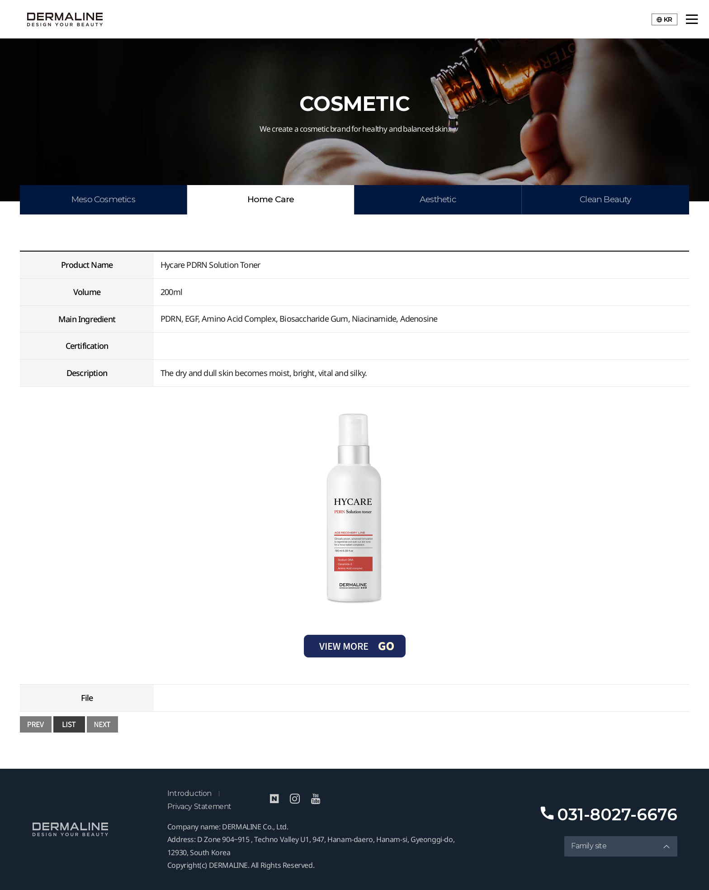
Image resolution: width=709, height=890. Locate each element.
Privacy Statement (199, 806)
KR (664, 19)
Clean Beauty (605, 199)
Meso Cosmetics (103, 199)
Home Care (270, 199)
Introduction (189, 793)
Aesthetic (438, 199)
